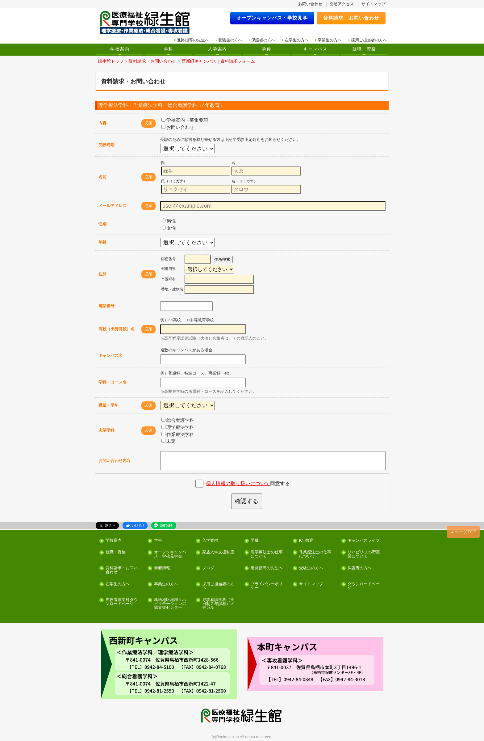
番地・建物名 (172, 289)
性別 (102, 224)
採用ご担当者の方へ (369, 40)
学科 (168, 48)
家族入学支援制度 (218, 552)
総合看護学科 (177, 420)
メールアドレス (112, 205)
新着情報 (162, 568)
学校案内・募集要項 (184, 120)
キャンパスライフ (364, 541)
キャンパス (315, 48)
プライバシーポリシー (267, 586)
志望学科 (106, 430)
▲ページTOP (463, 531)
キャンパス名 (110, 355)
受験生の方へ (230, 40)
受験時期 (106, 144)
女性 (169, 228)
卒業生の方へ (330, 40)
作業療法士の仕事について (315, 554)
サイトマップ (373, 4)
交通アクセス (342, 4)
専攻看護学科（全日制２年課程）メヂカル (218, 604)
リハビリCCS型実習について (364, 554)
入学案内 (217, 48)
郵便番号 (168, 259)
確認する (246, 501)
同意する (248, 483)
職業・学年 (108, 405)
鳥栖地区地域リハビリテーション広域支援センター (170, 604)
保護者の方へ (263, 40)
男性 (169, 220)
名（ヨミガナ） (244, 181)
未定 (168, 441)
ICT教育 (306, 541)
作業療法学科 (177, 434)
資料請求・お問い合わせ (351, 17)
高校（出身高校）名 (116, 329)
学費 (266, 48)
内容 (102, 123)
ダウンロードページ (364, 586)
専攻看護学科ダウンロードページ (122, 602)
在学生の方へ (297, 40)
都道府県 (168, 269)
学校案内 (119, 48)
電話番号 (106, 305)
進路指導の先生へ (193, 40)
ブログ (208, 568)
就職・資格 (364, 48)
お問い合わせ (310, 4)
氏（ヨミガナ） (174, 181)
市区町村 (168, 279)
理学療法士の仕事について (267, 554)
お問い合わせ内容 (114, 460)
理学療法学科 (177, 427)
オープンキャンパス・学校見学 (272, 17)
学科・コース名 (112, 382)
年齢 (102, 242)
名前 (102, 177)
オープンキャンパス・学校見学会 (170, 554)
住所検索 (222, 259)
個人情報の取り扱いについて (238, 483)
